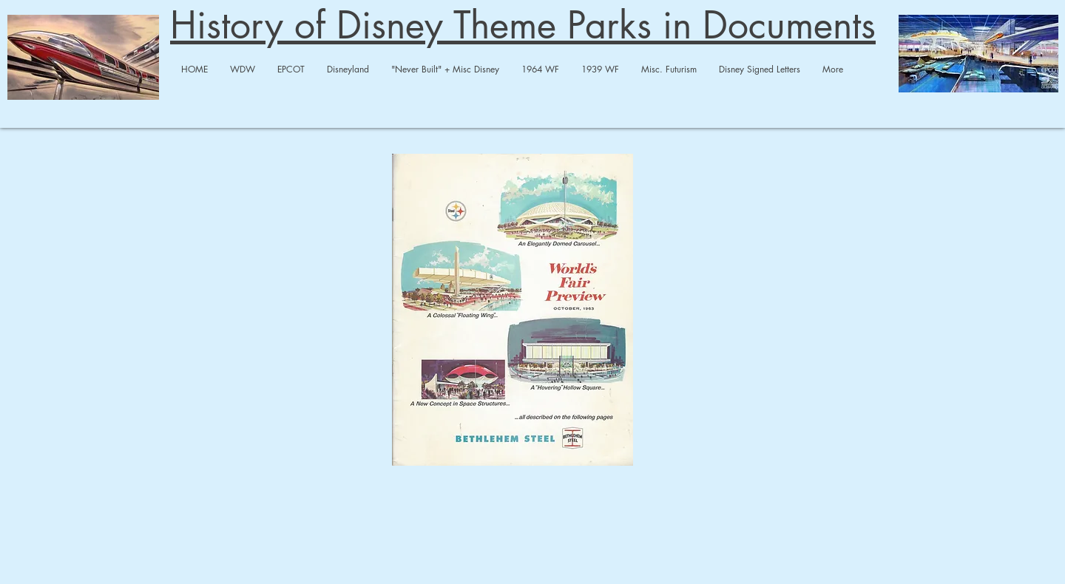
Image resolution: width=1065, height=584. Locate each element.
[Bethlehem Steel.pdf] (512, 311)
